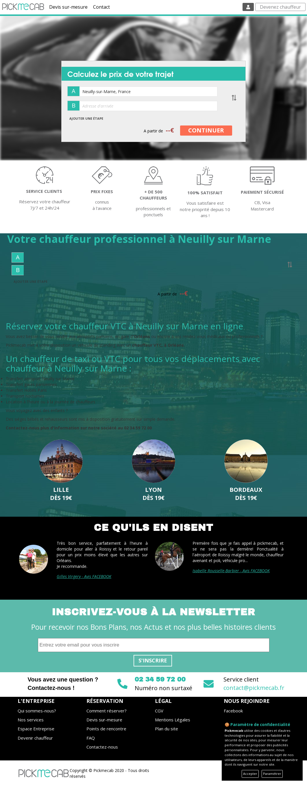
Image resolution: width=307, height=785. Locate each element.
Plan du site (166, 729)
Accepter (250, 773)
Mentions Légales (172, 720)
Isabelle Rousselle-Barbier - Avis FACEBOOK (231, 570)
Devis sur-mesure (68, 7)
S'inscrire (152, 660)
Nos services (31, 720)
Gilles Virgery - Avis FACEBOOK (84, 576)
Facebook (233, 711)
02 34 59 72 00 (160, 679)
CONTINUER (206, 130)
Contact (101, 7)
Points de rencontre (106, 729)
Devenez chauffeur (280, 7)
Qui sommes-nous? (37, 711)
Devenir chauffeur (35, 738)
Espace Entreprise (36, 729)
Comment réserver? (106, 711)
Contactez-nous (102, 747)
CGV (159, 711)
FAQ (90, 738)
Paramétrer (272, 773)
